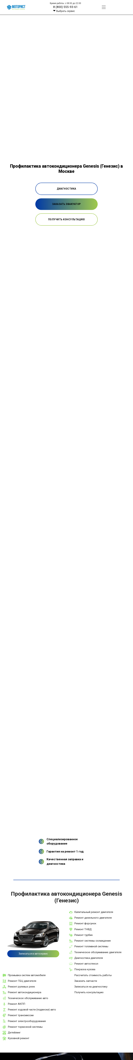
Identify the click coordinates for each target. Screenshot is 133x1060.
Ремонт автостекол (86, 963)
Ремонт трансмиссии (21, 1015)
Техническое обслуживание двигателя (97, 952)
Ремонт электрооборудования (27, 1021)
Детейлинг (14, 1032)
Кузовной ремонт (18, 1038)
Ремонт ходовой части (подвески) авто (32, 1009)
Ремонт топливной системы (91, 946)
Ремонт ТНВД (83, 929)
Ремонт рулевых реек (21, 986)
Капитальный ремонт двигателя (93, 912)
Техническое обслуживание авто (28, 998)
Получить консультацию (89, 992)
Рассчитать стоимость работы (93, 975)
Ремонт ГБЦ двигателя (22, 980)
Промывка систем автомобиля (27, 975)
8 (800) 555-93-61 (65, 7)
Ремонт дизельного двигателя (93, 917)
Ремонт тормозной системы (25, 1026)
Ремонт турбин (83, 935)
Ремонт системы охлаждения (92, 940)
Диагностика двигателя (88, 958)
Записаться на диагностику (90, 986)
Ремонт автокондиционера (24, 992)
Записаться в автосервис (33, 953)
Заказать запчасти (85, 980)
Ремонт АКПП (16, 1003)
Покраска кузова (84, 969)
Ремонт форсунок (85, 923)
